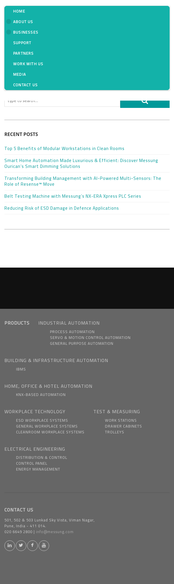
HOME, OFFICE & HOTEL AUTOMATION (48, 386)
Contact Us (25, 84)
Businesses (22, 32)
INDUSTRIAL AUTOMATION (69, 322)
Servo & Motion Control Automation (90, 337)
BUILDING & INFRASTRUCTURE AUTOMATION (56, 360)
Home (19, 11)
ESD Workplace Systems (42, 420)
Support (22, 42)
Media (19, 74)
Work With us (28, 63)
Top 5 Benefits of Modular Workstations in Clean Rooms (64, 148)
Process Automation (72, 331)
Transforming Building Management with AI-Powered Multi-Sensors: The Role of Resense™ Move (82, 181)
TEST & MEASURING (116, 411)
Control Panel (31, 463)
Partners (23, 53)
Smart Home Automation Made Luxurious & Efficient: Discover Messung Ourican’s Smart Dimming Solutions (81, 163)
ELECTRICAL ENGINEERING (34, 449)
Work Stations (121, 420)
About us (19, 21)
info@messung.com (55, 531)
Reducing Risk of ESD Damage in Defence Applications (61, 208)
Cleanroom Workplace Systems (50, 431)
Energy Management (38, 469)
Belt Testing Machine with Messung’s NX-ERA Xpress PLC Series (72, 196)
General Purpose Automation (81, 343)
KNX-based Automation (41, 394)
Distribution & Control (41, 457)
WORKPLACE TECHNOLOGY (35, 411)
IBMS (21, 369)
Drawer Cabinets (123, 426)
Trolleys (114, 431)
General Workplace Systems (47, 426)
